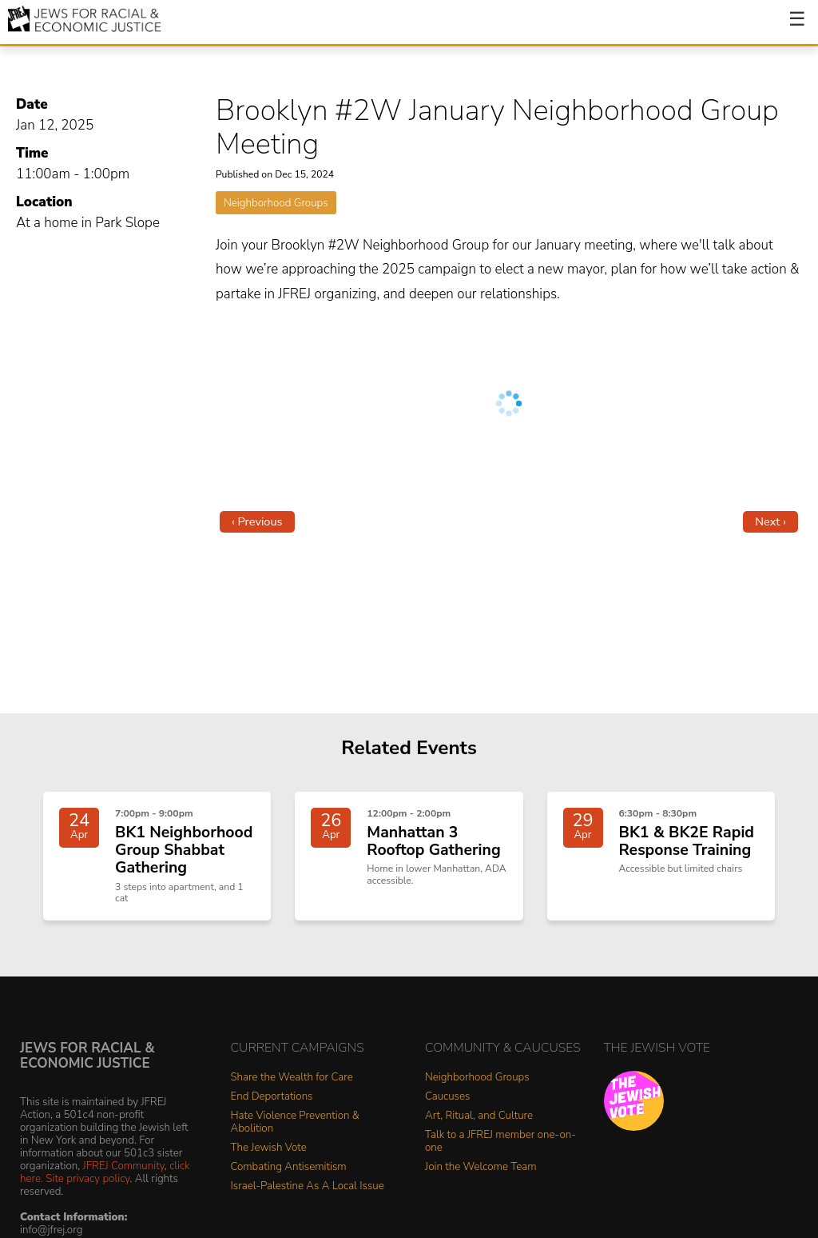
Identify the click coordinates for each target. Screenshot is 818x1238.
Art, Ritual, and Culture (479, 1133)
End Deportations (272, 1114)
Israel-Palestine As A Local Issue (307, 1205)
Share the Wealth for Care (292, 1095)
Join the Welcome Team (481, 1185)
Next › (770, 521)
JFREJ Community (124, 1184)
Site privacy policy (87, 1196)
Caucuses (447, 1114)
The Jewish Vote (269, 1165)
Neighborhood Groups (276, 202)
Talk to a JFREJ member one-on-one (500, 1159)
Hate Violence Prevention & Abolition (295, 1140)
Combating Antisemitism (289, 1185)
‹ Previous (257, 521)
